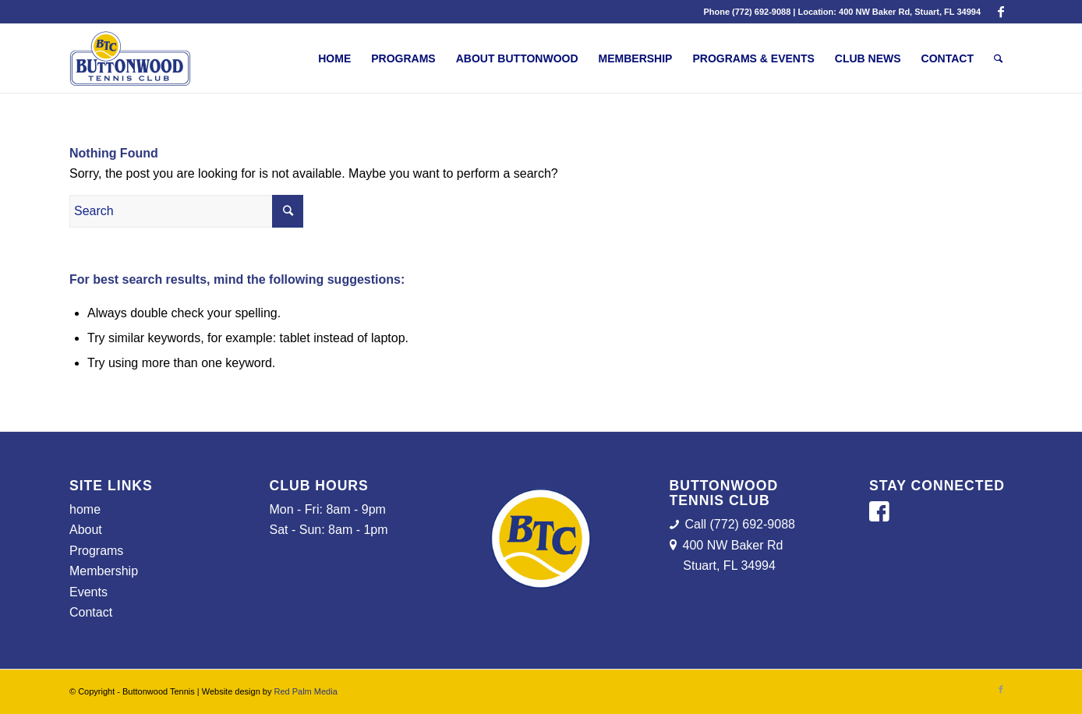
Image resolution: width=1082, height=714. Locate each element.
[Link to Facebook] (1001, 11)
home (85, 509)
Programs (96, 550)
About (85, 529)
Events (88, 592)
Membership (103, 571)
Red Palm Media (305, 691)
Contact (90, 612)
